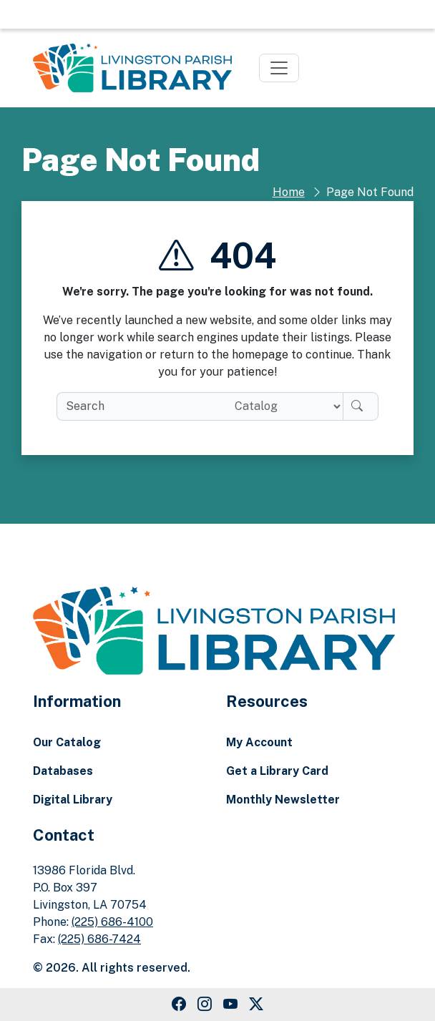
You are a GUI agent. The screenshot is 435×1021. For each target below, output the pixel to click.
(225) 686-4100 (112, 922)
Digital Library (72, 799)
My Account (259, 742)
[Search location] (283, 406)
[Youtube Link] (230, 1004)
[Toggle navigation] (279, 68)
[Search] (360, 406)
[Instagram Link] (204, 1004)
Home (289, 192)
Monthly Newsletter (283, 799)
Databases (63, 771)
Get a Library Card (277, 771)
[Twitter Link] (256, 1004)
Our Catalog (67, 742)
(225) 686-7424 (99, 939)
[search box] (140, 406)
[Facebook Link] (179, 1004)
